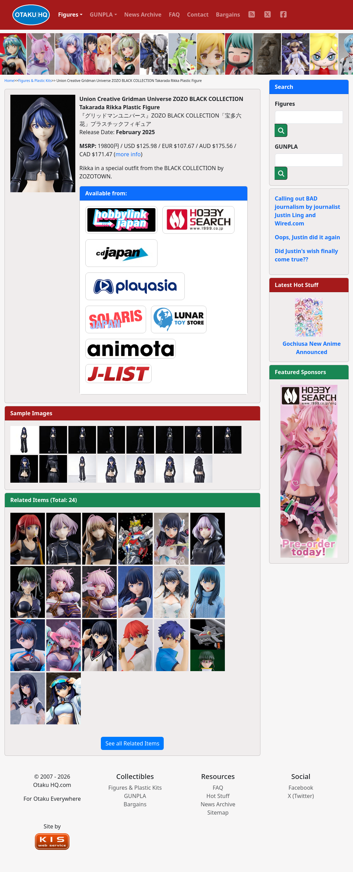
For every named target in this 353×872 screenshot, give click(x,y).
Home (9, 80)
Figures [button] (68, 14)
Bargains (228, 14)
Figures (285, 104)
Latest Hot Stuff (296, 285)
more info (128, 154)
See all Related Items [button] (132, 743)
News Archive (143, 14)
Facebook (300, 787)
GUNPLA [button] (101, 14)
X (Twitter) (301, 796)
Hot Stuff (218, 796)
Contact (198, 14)
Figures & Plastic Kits (35, 80)
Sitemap (218, 812)
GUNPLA (286, 146)
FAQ (174, 14)
